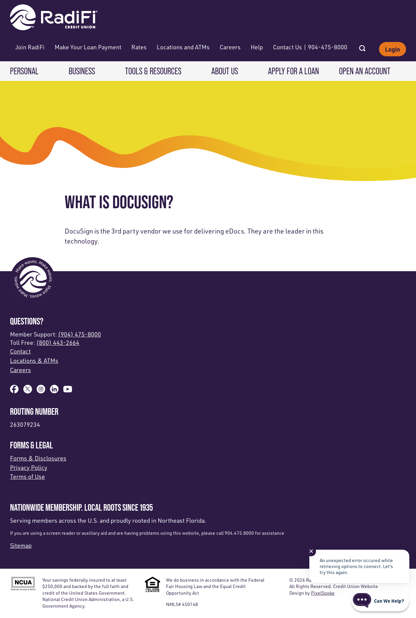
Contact (20, 351)
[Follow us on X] (27, 391)
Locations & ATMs (34, 360)
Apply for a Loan (293, 71)
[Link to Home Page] (53, 18)
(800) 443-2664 (57, 342)
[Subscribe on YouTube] (67, 391)
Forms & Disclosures (38, 458)
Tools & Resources (153, 71)
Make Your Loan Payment (88, 47)
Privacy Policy (28, 467)
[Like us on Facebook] (14, 391)
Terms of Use (27, 476)
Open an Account (364, 71)
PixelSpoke (323, 593)
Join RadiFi (30, 47)
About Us (224, 71)
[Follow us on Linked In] (54, 391)
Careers (230, 47)
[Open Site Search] (362, 46)
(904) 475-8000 (79, 334)
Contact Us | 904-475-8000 (310, 47)
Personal (24, 71)
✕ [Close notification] (311, 551)
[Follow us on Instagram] (41, 391)
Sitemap (21, 545)
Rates (139, 47)
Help (257, 47)
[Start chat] (380, 600)
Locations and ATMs (183, 47)
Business (82, 71)
